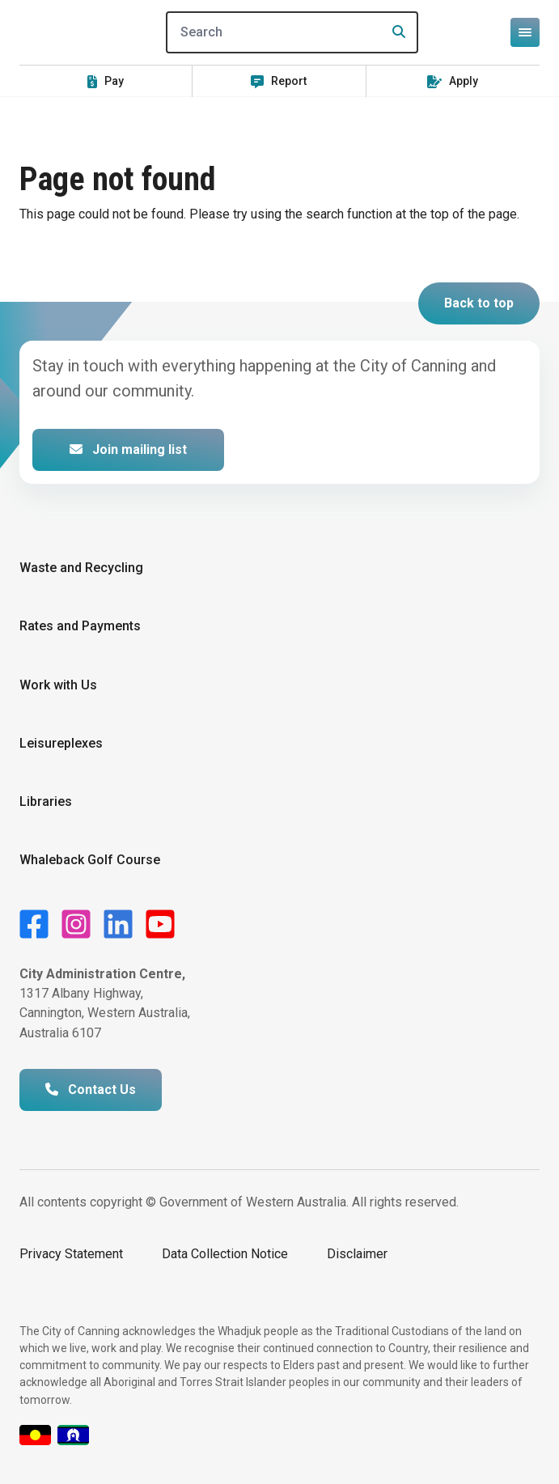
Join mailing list (128, 449)
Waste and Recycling (81, 567)
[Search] (292, 32)
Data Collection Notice (225, 1253)
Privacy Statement (71, 1253)
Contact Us (90, 1089)
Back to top (479, 303)
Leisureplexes (61, 743)
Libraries (45, 801)
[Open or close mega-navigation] (525, 32)
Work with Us (58, 685)
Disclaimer (357, 1253)
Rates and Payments (80, 626)
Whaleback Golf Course (89, 859)
